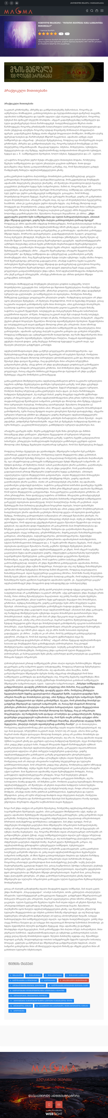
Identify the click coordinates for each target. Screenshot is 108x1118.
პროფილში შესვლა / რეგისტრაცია (87, 3)
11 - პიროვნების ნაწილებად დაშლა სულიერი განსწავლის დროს (41, 1001)
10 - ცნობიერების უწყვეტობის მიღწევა (29, 996)
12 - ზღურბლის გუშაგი (20, 1006)
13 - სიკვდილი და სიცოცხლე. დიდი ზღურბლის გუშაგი (62, 1006)
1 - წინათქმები (34, 975)
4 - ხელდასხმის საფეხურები (23, 980)
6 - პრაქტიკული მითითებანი (73, 980)
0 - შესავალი (16, 975)
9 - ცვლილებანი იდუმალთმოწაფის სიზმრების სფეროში (37, 991)
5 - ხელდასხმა (48, 980)
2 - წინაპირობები (53, 975)
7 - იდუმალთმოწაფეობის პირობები (27, 986)
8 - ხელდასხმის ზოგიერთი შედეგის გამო (68, 986)
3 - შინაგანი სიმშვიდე (77, 975)
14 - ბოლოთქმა (17, 1011)
